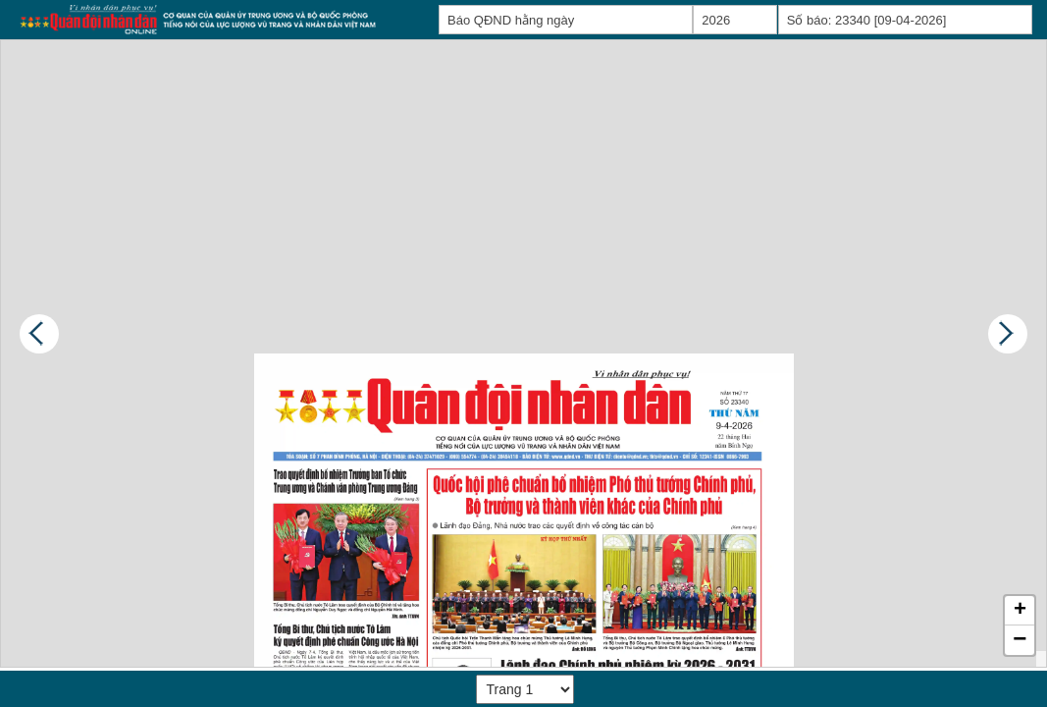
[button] (1019, 610)
